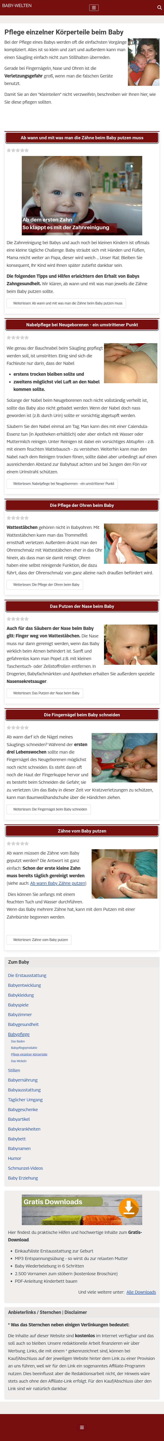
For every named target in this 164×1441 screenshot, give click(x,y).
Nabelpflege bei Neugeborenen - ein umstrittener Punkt (82, 324)
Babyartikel (19, 1119)
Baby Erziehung (23, 1178)
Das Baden (18, 1041)
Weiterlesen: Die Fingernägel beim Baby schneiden (48, 809)
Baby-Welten (17, 5)
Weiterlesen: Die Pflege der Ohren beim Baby (44, 585)
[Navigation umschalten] (94, 7)
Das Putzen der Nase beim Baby (82, 606)
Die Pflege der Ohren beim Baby (82, 505)
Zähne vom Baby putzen (82, 831)
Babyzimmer (20, 1014)
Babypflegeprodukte (24, 1047)
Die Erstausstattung (27, 975)
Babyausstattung (24, 1089)
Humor (14, 1158)
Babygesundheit (23, 1024)
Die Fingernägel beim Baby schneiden (82, 714)
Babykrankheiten (24, 1129)
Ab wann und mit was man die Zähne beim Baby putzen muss (82, 137)
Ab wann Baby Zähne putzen (57, 883)
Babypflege (18, 1034)
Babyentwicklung (24, 985)
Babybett (17, 1138)
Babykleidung (21, 995)
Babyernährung (23, 1080)
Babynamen (19, 1148)
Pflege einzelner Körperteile (29, 1054)
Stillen (14, 1070)
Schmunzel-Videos (25, 1168)
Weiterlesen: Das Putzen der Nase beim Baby (44, 693)
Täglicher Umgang (25, 1099)
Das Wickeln (19, 1061)
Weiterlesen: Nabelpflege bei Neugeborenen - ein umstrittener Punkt (62, 484)
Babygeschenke (23, 1109)
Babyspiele (18, 1005)
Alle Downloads (141, 1292)
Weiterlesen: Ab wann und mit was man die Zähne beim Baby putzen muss (66, 303)
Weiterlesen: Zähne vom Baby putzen (39, 940)
